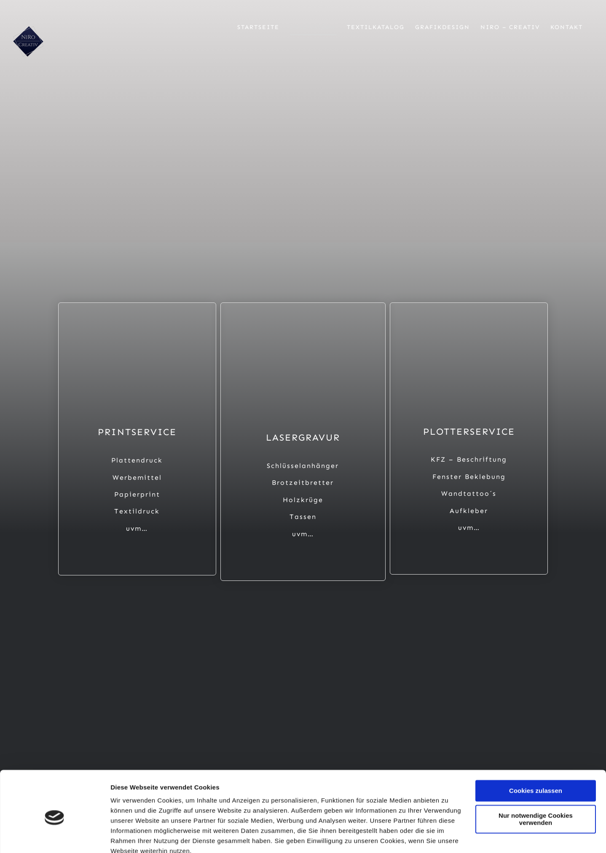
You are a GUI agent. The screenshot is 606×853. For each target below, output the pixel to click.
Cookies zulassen (535, 753)
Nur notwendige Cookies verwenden (536, 781)
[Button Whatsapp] (366, 665)
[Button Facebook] (112, 665)
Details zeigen (131, 836)
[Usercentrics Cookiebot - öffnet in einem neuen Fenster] (54, 836)
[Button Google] (494, 665)
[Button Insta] (239, 665)
